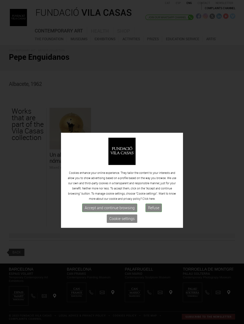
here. (152, 207)
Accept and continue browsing (110, 216)
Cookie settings (122, 227)
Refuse (153, 216)
